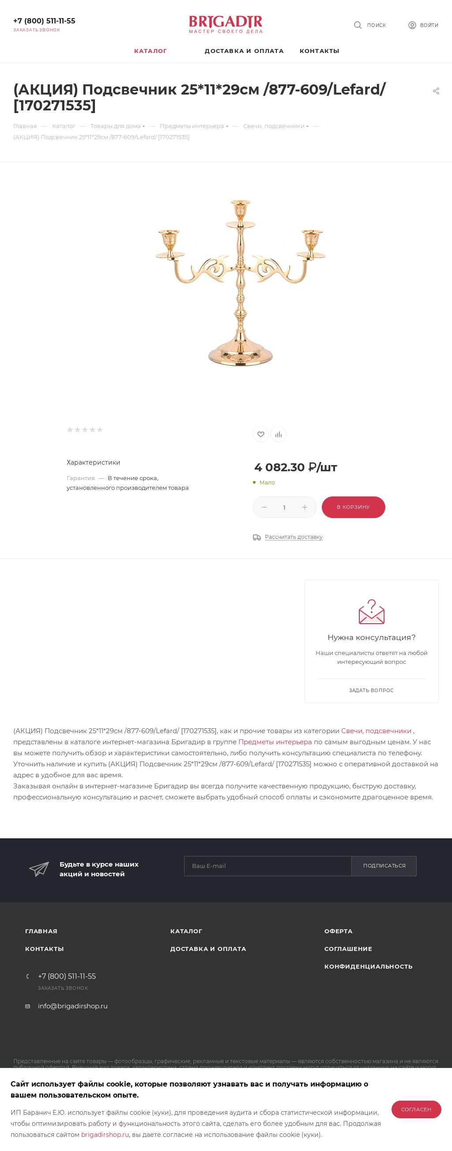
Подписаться (384, 866)
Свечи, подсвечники (376, 731)
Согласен (416, 1109)
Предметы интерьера (275, 742)
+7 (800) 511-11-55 (44, 21)
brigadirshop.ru (105, 1135)
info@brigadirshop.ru (73, 1006)
